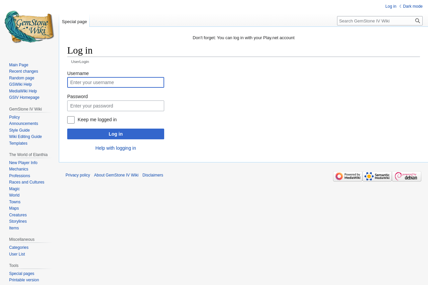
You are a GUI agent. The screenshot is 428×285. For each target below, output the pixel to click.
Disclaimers (152, 175)
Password (77, 96)
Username (78, 73)
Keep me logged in (97, 119)
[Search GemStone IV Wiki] (380, 20)
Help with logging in (115, 148)
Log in (116, 134)
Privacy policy (78, 175)
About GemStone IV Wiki (116, 175)
